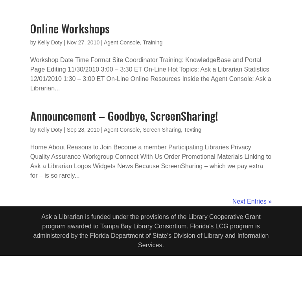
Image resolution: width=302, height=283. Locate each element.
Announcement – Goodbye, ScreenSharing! (124, 115)
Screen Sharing (162, 130)
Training (152, 42)
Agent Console (122, 42)
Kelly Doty (49, 42)
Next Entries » (252, 201)
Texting (192, 130)
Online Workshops (70, 28)
